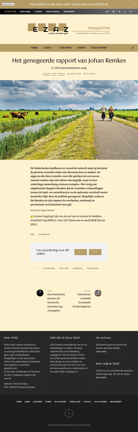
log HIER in (49, 220)
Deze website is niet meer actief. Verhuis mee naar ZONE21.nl (69, 4)
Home (34, 48)
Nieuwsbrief (69, 11)
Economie (47, 74)
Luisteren (65, 48)
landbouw (45, 234)
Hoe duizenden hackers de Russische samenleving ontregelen (57, 301)
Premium (61, 74)
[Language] (8, 4)
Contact (38, 11)
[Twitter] (107, 11)
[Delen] (49, 268)
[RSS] (119, 11)
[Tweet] (64, 268)
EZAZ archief (99, 48)
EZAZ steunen (52, 11)
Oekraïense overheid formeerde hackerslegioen (81, 299)
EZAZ (54, 74)
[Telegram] (113, 11)
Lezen (46, 48)
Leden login (25, 11)
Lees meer (101, 351)
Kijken (81, 48)
